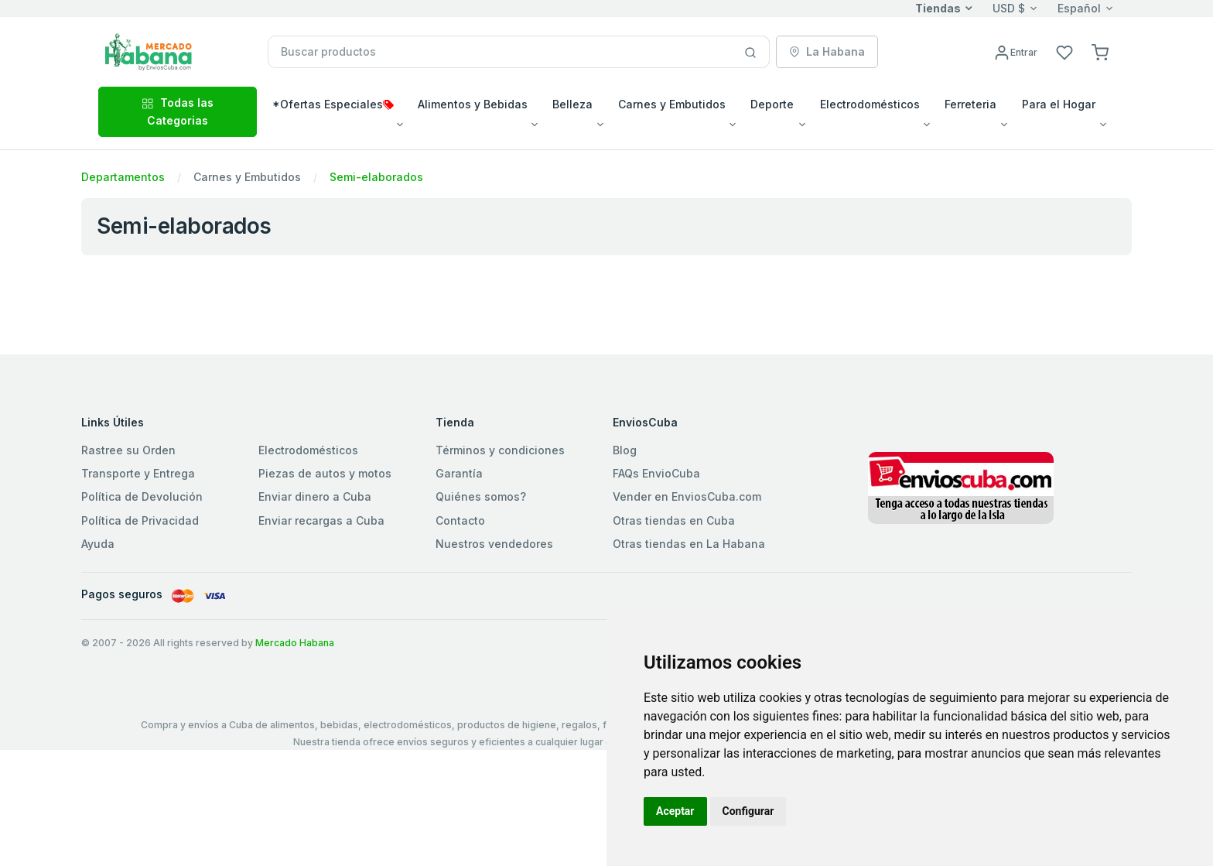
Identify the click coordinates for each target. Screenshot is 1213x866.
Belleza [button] (572, 104)
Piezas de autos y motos (324, 473)
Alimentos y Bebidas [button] (473, 104)
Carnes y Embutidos (247, 176)
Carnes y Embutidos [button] (672, 104)
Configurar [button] (748, 811)
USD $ (1009, 8)
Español (1079, 8)
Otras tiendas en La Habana (689, 543)
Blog (625, 450)
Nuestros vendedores (494, 543)
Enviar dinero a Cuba (314, 496)
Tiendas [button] (938, 8)
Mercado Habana (294, 643)
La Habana (827, 51)
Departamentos (123, 176)
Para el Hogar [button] (1058, 104)
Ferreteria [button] (970, 104)
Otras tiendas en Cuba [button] (674, 520)
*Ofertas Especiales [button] (333, 104)
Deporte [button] (772, 104)
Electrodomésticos (308, 450)
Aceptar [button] (675, 811)
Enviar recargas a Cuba (321, 520)
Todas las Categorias (178, 111)
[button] (1100, 51)
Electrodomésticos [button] (870, 104)
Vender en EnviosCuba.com (687, 496)
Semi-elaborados (376, 176)
